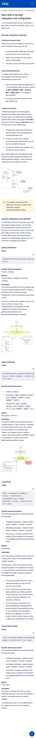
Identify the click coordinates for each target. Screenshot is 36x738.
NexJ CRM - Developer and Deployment (12, 10)
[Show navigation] (31, 733)
